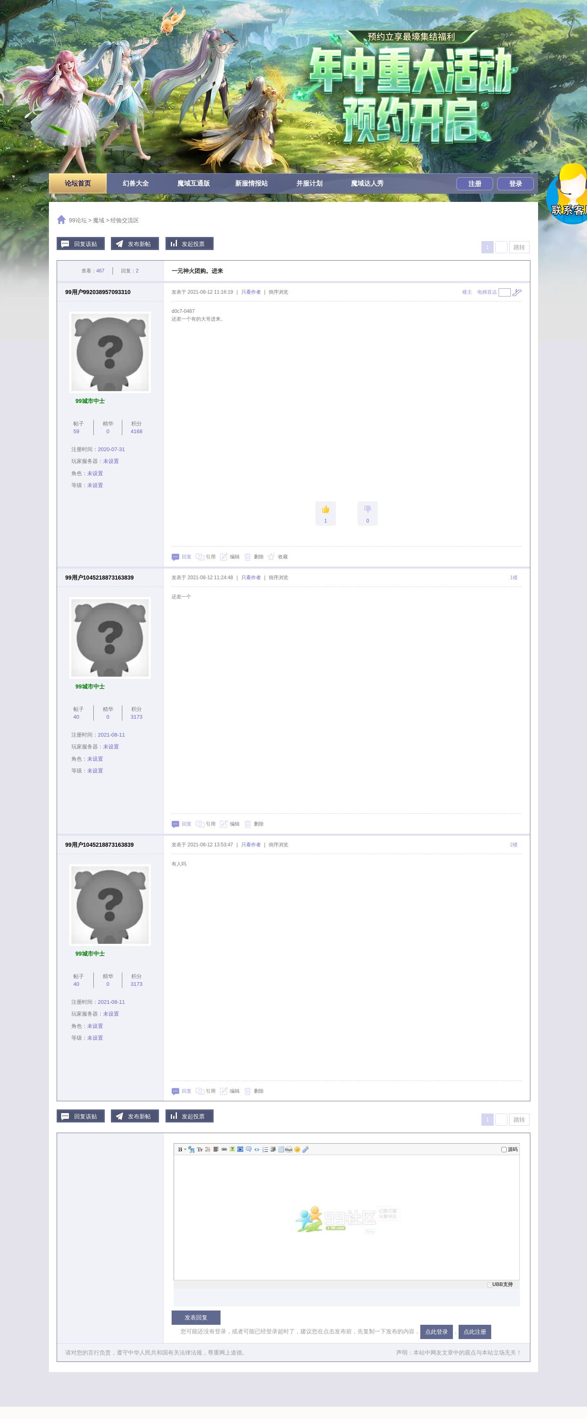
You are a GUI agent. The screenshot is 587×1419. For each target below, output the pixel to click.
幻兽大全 (136, 183)
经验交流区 (124, 220)
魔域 (98, 220)
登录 (515, 183)
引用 (211, 557)
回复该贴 (85, 244)
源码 (509, 1149)
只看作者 (251, 292)
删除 (259, 557)
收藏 (283, 557)
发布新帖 (139, 244)
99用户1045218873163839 (99, 577)
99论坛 (78, 220)
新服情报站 (251, 183)
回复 (187, 557)
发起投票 (193, 244)
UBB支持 (500, 1284)
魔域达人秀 (367, 183)
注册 (474, 183)
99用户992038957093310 (97, 292)
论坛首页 (78, 183)
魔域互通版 (193, 183)
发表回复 (196, 1317)
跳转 (519, 247)
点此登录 (436, 1331)
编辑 (235, 557)
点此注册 (474, 1331)
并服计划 (309, 183)
